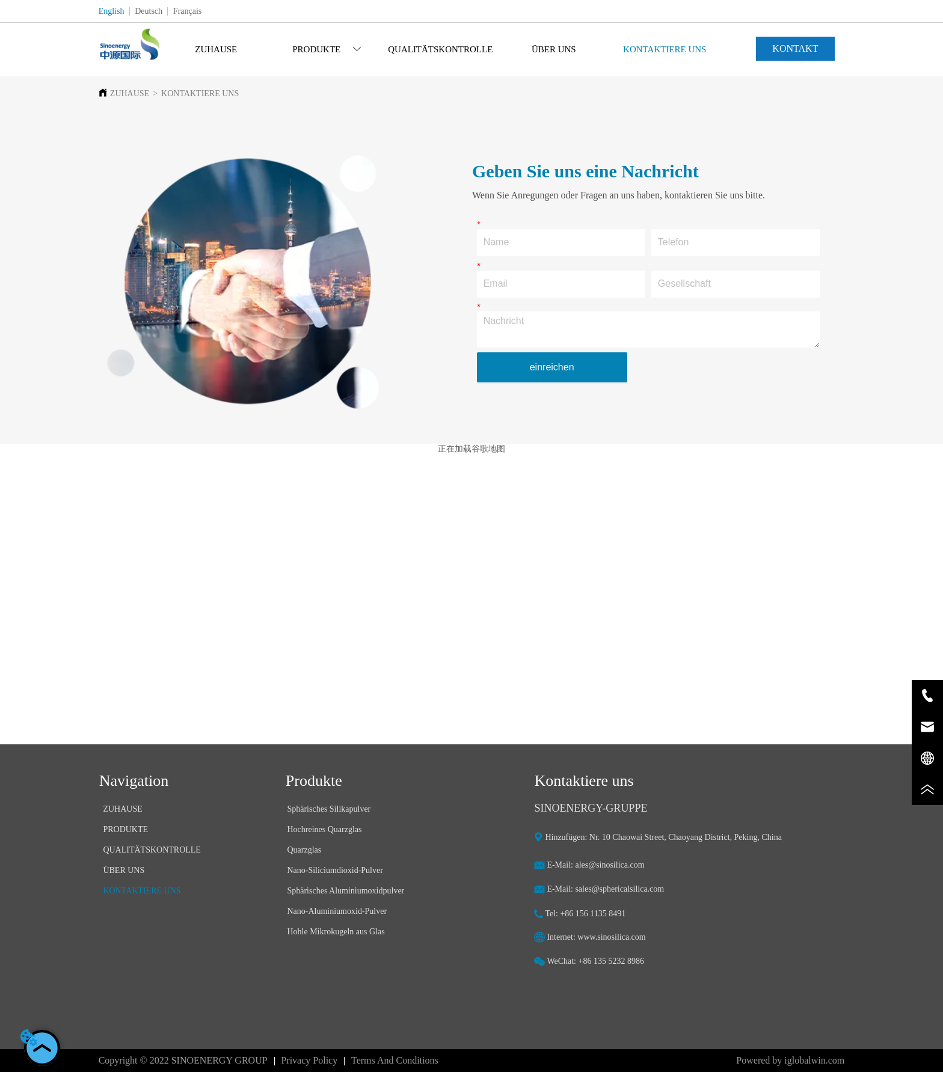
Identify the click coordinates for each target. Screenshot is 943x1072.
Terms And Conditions (394, 1060)
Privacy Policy (309, 1060)
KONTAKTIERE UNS (200, 93)
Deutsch (148, 11)
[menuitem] (327, 49)
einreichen (552, 367)
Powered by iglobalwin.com (790, 1060)
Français (187, 11)
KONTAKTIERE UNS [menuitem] (664, 49)
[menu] (440, 49)
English (111, 11)
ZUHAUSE (129, 93)
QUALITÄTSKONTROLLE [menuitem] (440, 49)
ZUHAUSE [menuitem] (216, 49)
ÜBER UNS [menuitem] (554, 49)
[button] (326, 49)
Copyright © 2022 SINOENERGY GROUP (183, 1060)
